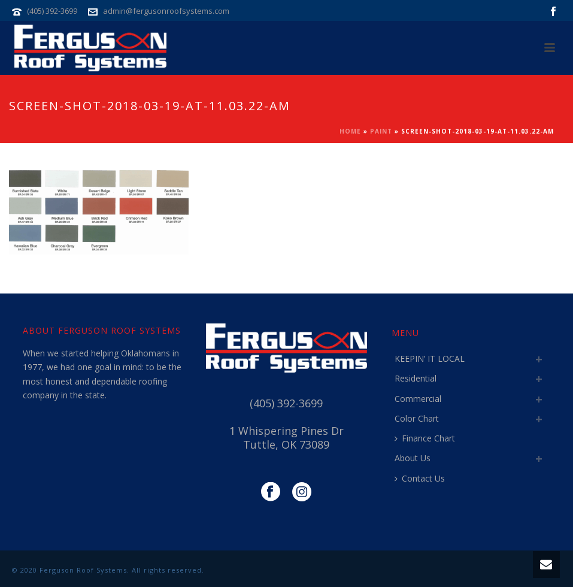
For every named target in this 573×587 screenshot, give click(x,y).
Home (350, 131)
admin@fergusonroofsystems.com (166, 10)
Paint (381, 131)
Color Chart (417, 418)
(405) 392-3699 (52, 10)
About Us (412, 458)
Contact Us (420, 478)
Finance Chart (425, 438)
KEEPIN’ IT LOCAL (430, 358)
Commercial (418, 398)
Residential (415, 378)
